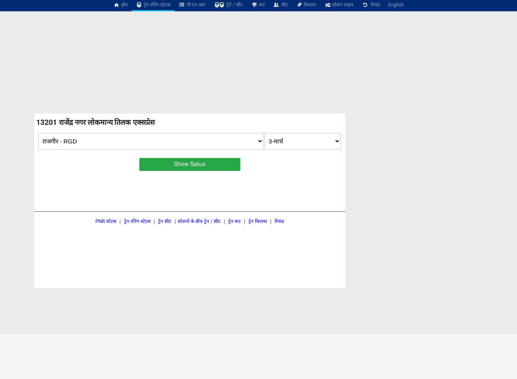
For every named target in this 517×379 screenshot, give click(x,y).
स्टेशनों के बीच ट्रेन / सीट (199, 221)
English (396, 5)
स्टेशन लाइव (338, 5)
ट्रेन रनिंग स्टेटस (153, 5)
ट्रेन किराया (257, 221)
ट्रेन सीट (164, 221)
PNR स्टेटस (105, 221)
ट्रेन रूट (234, 221)
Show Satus (190, 164)
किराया (306, 5)
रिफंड (370, 5)
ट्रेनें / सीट (228, 5)
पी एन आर (192, 5)
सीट (280, 5)
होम (120, 5)
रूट (258, 5)
